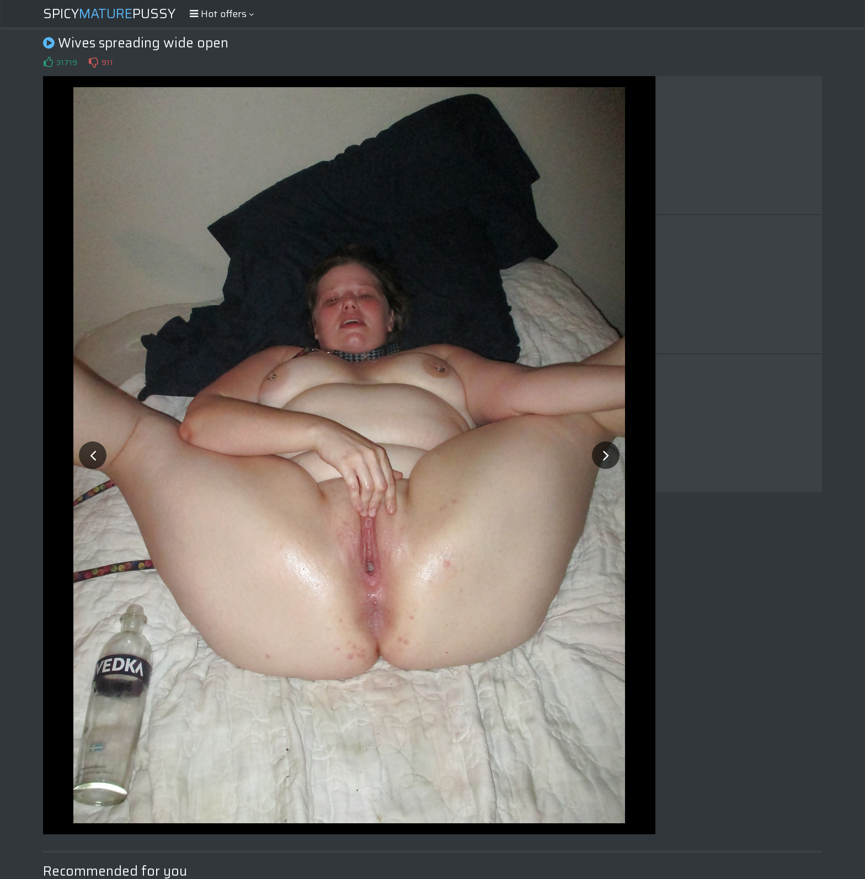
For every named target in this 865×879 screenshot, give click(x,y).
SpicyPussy (109, 13)
